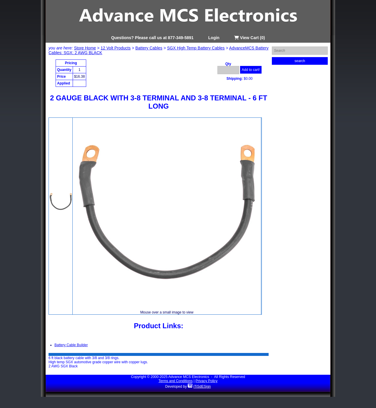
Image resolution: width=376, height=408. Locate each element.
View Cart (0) (249, 37)
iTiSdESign (202, 386)
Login (213, 37)
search (300, 61)
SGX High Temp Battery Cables (196, 48)
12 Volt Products (116, 48)
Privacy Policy (207, 381)
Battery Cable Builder (71, 345)
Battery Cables (148, 48)
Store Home (85, 48)
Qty (228, 64)
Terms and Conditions (176, 381)
